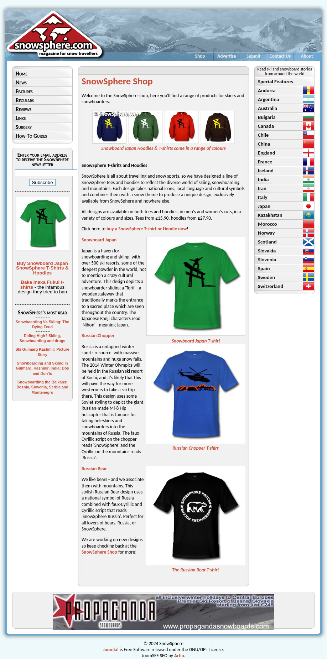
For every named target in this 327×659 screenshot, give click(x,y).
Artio (179, 656)
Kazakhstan (270, 215)
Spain (264, 268)
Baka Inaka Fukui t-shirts (42, 284)
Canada (266, 126)
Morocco (267, 224)
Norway (266, 233)
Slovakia (267, 250)
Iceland (266, 170)
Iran (262, 188)
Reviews (23, 109)
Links (21, 118)
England (266, 153)
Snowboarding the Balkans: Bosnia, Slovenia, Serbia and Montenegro (42, 387)
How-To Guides (31, 135)
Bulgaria (267, 117)
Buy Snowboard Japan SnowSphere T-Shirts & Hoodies (42, 268)
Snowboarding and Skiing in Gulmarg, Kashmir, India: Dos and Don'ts (42, 368)
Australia (267, 108)
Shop (200, 56)
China (264, 144)
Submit (253, 56)
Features (24, 91)
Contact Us (280, 56)
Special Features (275, 81)
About (307, 56)
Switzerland (270, 286)
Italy (263, 197)
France (265, 161)
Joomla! (111, 650)
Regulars (25, 100)
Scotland (267, 242)
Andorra (267, 90)
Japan (264, 206)
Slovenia (267, 259)
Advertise (226, 56)
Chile (263, 135)
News (21, 82)
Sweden (266, 277)
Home (21, 73)
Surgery (24, 127)
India (263, 179)
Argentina (268, 99)
